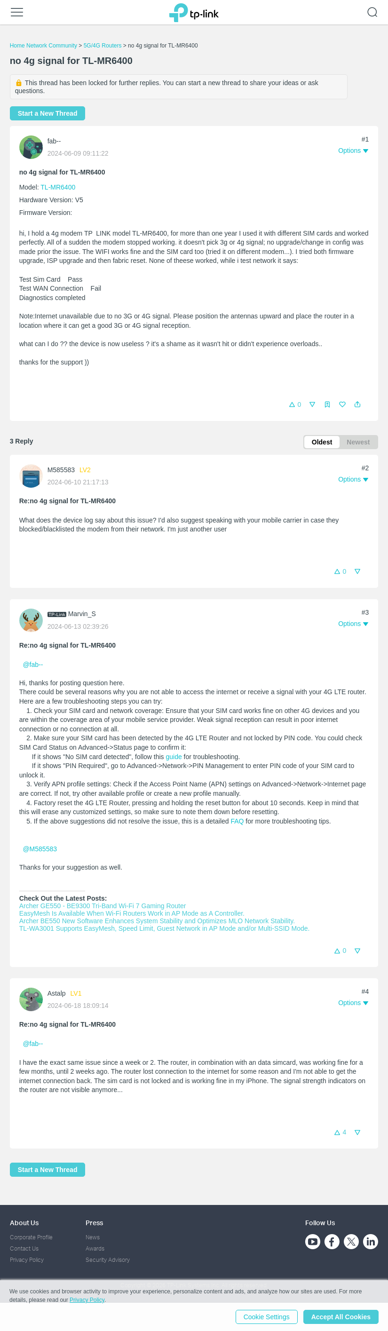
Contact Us (24, 1248)
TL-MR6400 (57, 187)
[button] (357, 404)
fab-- (54, 141)
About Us (24, 1223)
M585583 (61, 470)
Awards (95, 1248)
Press (94, 1223)
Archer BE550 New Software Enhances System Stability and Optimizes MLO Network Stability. (157, 921)
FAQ (237, 821)
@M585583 (40, 849)
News (93, 1237)
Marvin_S (82, 614)
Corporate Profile (31, 1237)
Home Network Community (43, 45)
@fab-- (33, 664)
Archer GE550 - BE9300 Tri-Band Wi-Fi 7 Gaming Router (103, 906)
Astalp (57, 993)
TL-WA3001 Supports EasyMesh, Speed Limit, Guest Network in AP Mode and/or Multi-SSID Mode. (164, 928)
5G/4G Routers (103, 45)
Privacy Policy (27, 1259)
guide (173, 757)
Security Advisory (108, 1259)
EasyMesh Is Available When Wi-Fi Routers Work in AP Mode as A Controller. (132, 913)
